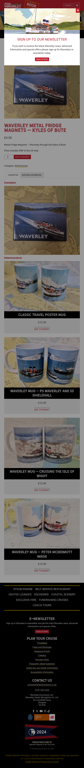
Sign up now (42, 59)
